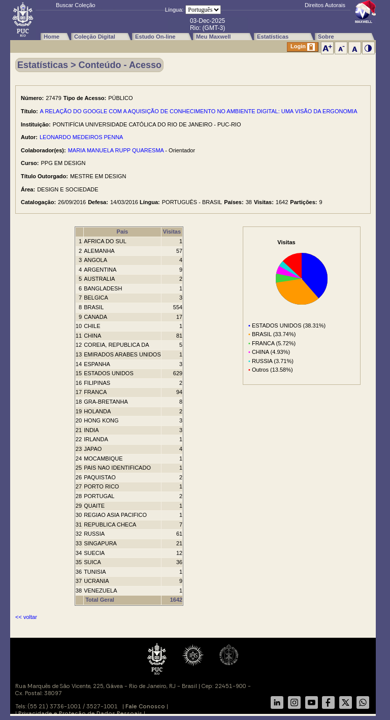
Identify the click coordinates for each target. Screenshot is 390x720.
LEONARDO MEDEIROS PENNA (81, 137)
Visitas (172, 231)
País (122, 231)
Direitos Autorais (325, 5)
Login (302, 47)
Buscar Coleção (75, 5)
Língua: (174, 10)
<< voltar (26, 617)
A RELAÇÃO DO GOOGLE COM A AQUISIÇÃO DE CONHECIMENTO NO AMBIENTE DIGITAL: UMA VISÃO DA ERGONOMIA (199, 111)
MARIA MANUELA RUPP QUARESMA (116, 150)
